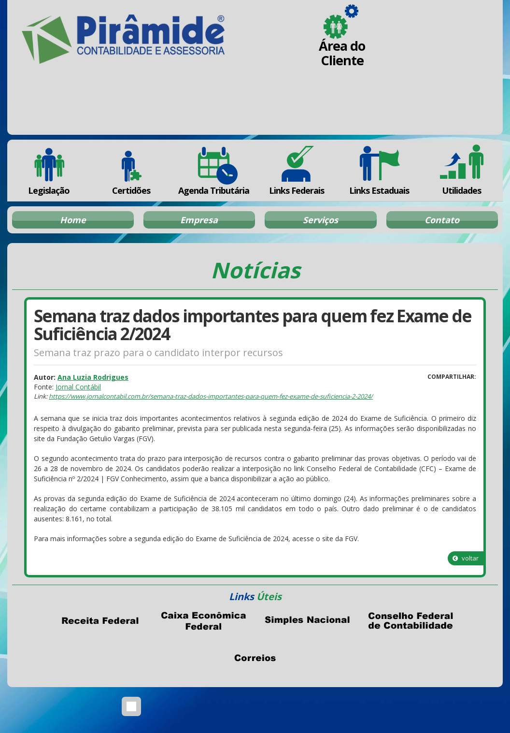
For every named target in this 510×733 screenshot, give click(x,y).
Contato (442, 220)
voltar (466, 558)
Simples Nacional (306, 621)
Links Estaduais (378, 170)
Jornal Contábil (78, 386)
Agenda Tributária (213, 170)
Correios (255, 658)
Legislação (48, 170)
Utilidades (461, 170)
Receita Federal (100, 621)
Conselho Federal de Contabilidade (410, 621)
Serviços (320, 220)
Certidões (131, 170)
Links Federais (296, 170)
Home (73, 220)
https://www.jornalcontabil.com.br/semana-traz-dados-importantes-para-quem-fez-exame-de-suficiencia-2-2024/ (211, 396)
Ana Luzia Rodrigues (92, 377)
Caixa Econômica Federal (203, 621)
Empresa (199, 220)
